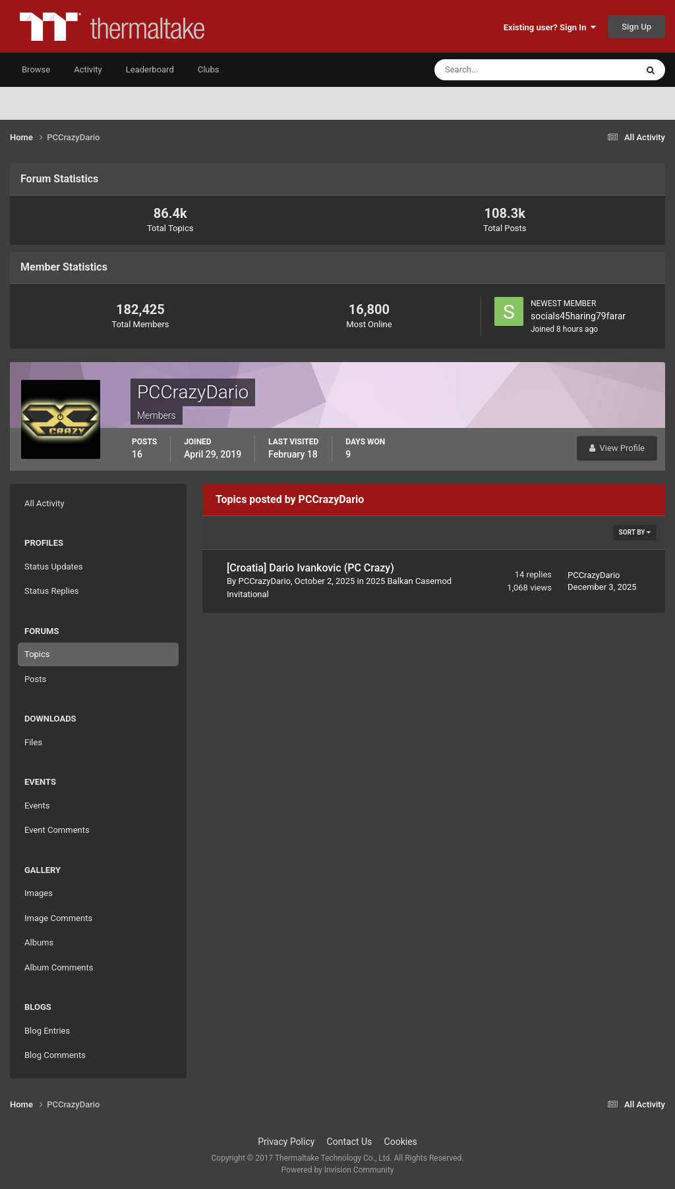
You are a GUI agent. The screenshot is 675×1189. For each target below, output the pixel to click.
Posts (35, 679)
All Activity (44, 503)
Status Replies (51, 591)
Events (36, 805)
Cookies (400, 1141)
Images (38, 893)
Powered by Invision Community (337, 1170)
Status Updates (53, 566)
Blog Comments (55, 1055)
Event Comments (57, 830)
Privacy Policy (286, 1141)
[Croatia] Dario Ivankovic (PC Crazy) (310, 568)
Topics (37, 654)
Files (33, 742)
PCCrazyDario (264, 581)
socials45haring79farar (578, 316)
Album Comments (58, 967)
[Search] (495, 69)
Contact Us (349, 1141)
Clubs (209, 69)
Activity (88, 69)
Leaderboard (150, 69)
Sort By (635, 532)
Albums (38, 942)
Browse (36, 69)
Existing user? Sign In (550, 27)
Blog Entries (47, 1031)
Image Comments (58, 918)
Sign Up (636, 27)
